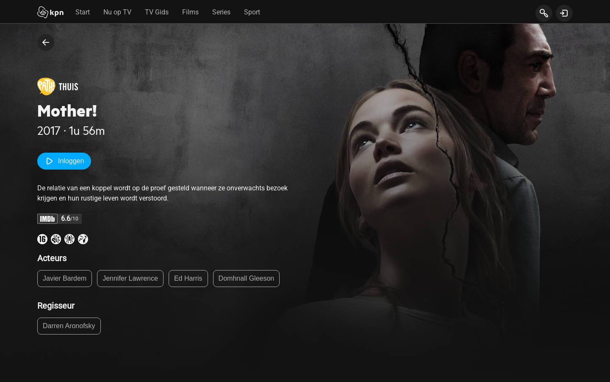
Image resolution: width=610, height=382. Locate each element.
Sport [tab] (252, 12)
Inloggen (64, 161)
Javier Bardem (64, 278)
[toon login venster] (564, 13)
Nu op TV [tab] (117, 12)
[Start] (50, 13)
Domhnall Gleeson (246, 278)
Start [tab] (82, 12)
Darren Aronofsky (69, 325)
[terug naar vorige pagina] (45, 42)
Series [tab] (221, 12)
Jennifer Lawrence (130, 278)
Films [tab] (190, 12)
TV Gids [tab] (157, 12)
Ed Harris (188, 278)
